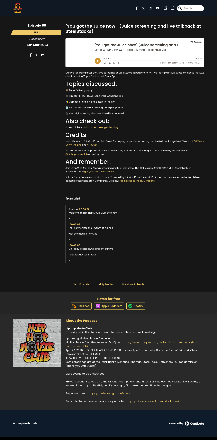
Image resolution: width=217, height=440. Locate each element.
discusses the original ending (101, 127)
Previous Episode (133, 284)
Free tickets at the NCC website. (136, 181)
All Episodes (106, 284)
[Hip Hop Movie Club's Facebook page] (137, 9)
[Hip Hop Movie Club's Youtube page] (156, 9)
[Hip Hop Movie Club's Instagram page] (149, 9)
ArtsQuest (93, 144)
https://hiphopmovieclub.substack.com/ (153, 404)
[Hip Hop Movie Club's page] (163, 9)
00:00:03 (75, 224)
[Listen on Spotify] (136, 308)
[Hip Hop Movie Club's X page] (141, 9)
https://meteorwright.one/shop (109, 396)
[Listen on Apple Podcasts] (108, 309)
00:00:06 (75, 245)
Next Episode (81, 284)
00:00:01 (84, 209)
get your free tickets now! (99, 171)
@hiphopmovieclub (76, 154)
